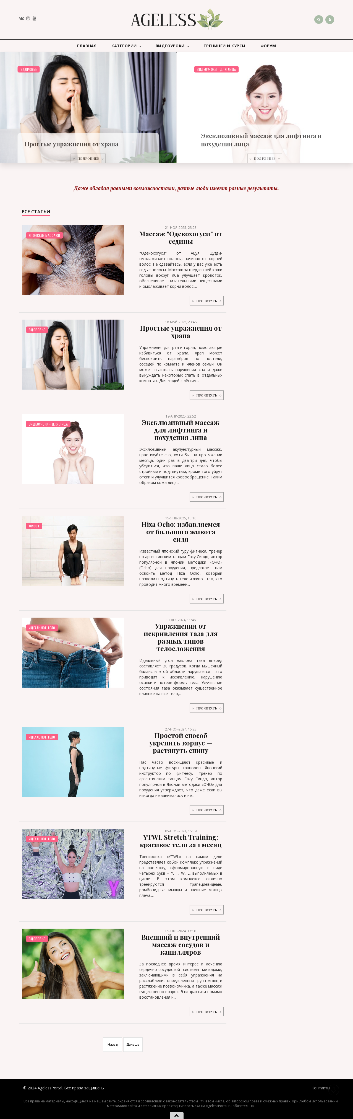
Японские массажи (44, 235)
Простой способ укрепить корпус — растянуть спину (180, 743)
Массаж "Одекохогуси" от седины (180, 237)
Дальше (133, 1044)
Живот (34, 526)
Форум (268, 45)
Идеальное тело (42, 627)
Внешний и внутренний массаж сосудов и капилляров (180, 944)
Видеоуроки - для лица (216, 69)
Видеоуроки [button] (173, 46)
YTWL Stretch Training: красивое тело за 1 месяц (181, 841)
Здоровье (28, 69)
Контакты (321, 1087)
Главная (87, 45)
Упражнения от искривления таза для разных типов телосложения (181, 637)
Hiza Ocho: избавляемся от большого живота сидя (180, 531)
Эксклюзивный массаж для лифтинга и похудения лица (180, 430)
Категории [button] (126, 46)
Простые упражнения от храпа (71, 144)
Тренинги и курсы (224, 45)
